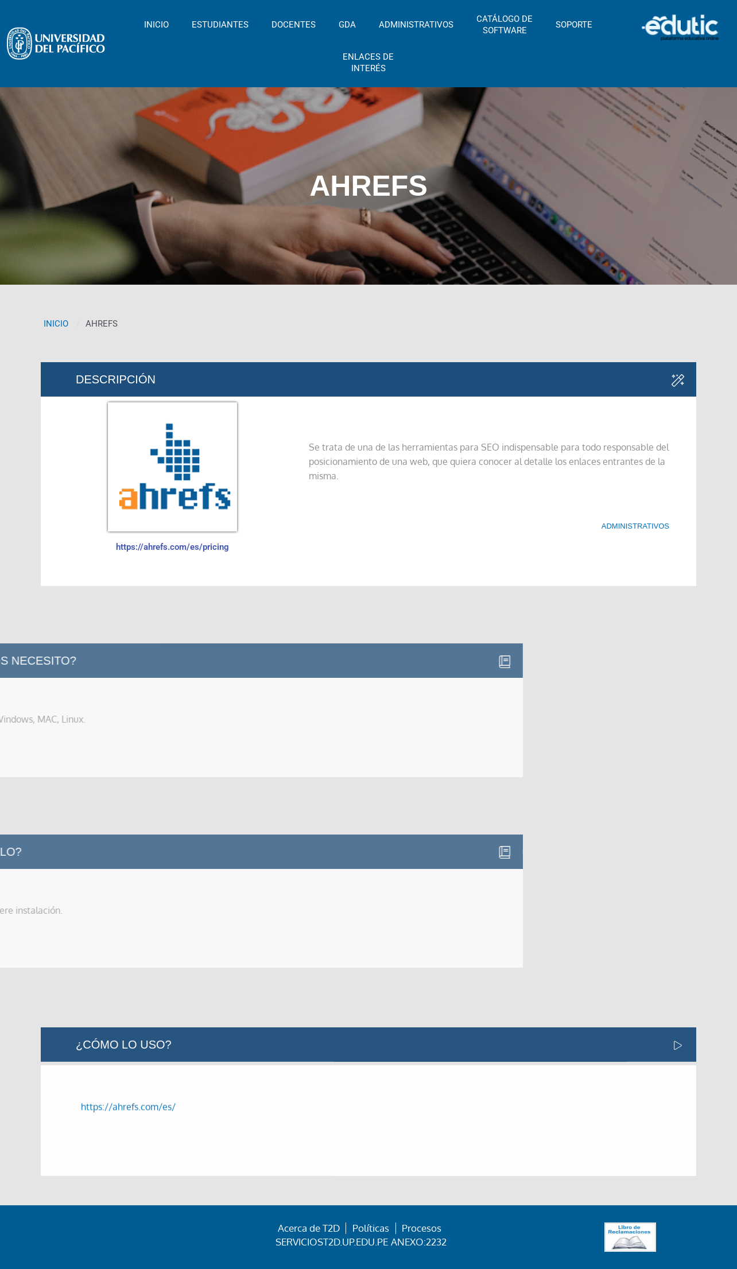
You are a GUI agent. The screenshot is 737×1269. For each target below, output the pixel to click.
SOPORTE (574, 25)
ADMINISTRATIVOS (416, 25)
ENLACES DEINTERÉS (368, 62)
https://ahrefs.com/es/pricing (172, 547)
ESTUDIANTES (220, 25)
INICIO (156, 25)
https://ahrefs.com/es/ (128, 1148)
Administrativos (635, 526)
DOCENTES (293, 25)
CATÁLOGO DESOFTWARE (504, 25)
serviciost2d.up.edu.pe (332, 1242)
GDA (347, 25)
